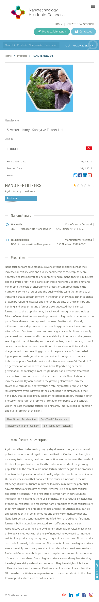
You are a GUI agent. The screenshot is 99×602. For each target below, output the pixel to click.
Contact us (85, 31)
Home (8, 55)
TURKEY (13, 149)
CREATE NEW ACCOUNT (80, 24)
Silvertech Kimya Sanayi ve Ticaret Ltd (35, 130)
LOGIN (58, 24)
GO (67, 45)
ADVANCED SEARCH (83, 45)
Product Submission (54, 31)
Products (22, 55)
